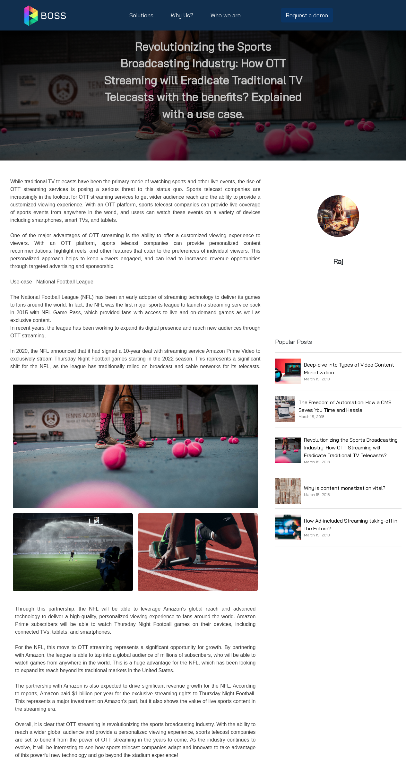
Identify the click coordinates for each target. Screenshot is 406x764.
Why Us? (182, 15)
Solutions (141, 15)
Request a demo (307, 15)
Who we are (226, 15)
